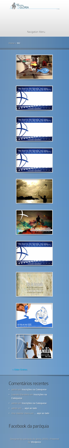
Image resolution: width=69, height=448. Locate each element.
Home (12, 43)
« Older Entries (19, 369)
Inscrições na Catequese (34, 389)
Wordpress (36, 442)
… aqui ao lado (29, 408)
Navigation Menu (34, 32)
